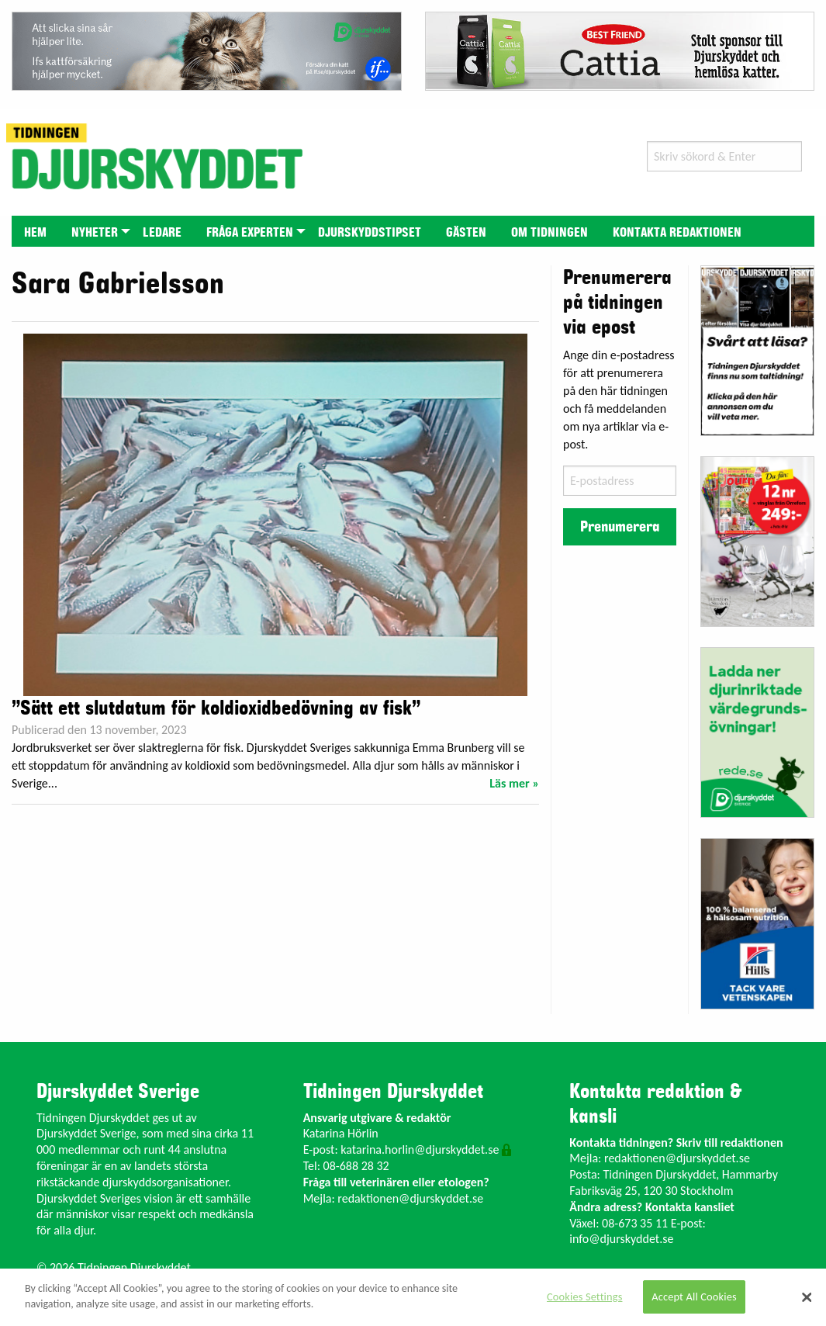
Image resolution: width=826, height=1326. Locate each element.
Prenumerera (619, 526)
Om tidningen (549, 233)
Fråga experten (249, 233)
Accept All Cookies (694, 1296)
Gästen (466, 233)
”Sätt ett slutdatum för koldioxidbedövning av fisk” (216, 708)
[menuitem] (35, 231)
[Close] (806, 1297)
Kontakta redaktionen (677, 233)
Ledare (162, 233)
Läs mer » (514, 783)
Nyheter (94, 233)
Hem (35, 233)
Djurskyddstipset (369, 233)
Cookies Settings (584, 1296)
